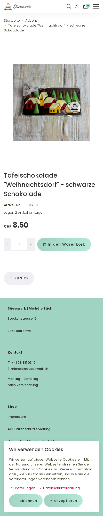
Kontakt (48, 441)
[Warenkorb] (85, 6)
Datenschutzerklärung (59, 488)
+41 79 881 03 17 (23, 362)
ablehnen (25, 500)
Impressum (17, 416)
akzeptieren (63, 500)
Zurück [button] (19, 278)
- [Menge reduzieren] (8, 244)
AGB (11, 429)
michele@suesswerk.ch (29, 369)
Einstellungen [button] (22, 488)
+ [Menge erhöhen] (31, 244)
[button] (69, 6)
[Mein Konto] (77, 6)
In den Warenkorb (64, 244)
